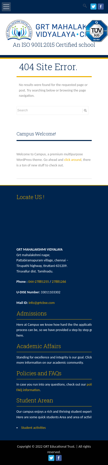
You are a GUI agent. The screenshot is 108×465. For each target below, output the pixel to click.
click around (72, 160)
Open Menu (6, 6)
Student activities (33, 428)
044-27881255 (38, 282)
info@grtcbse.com (42, 303)
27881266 (59, 282)
